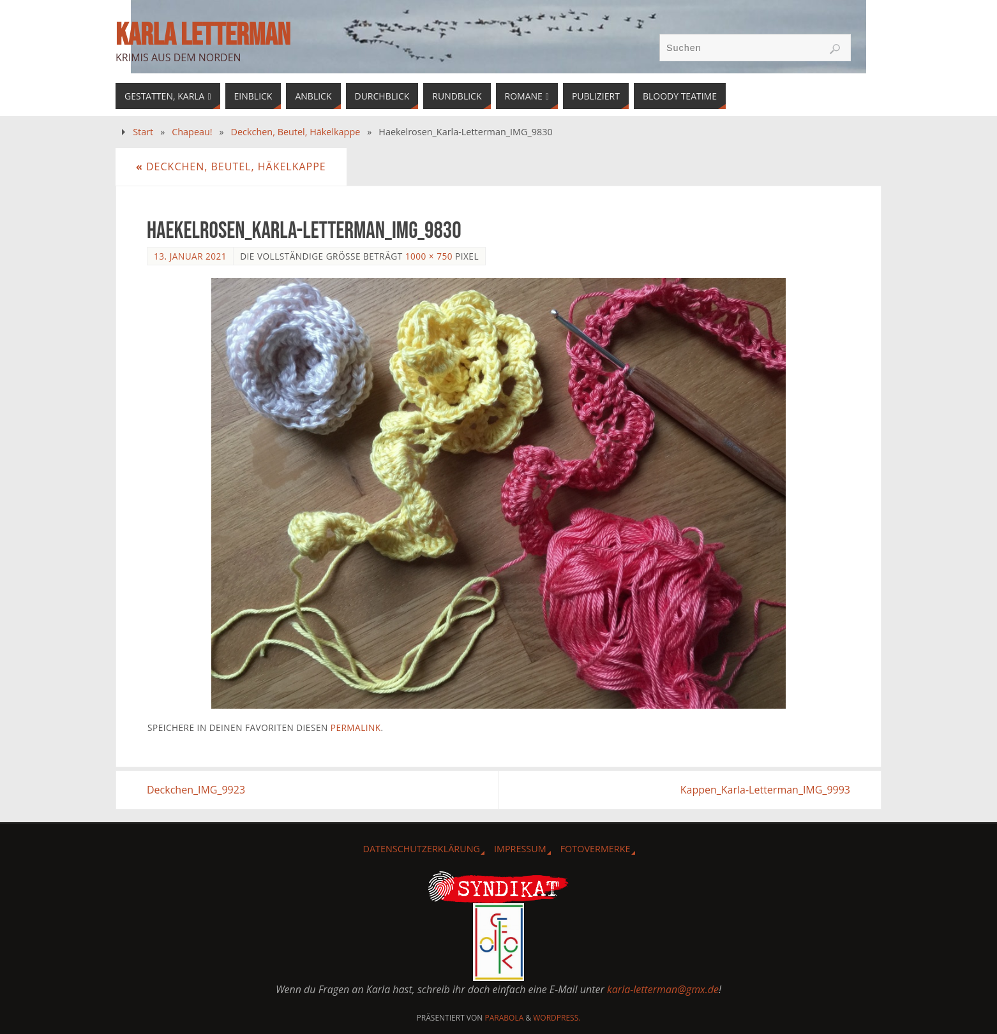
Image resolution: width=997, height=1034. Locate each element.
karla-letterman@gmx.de (663, 989)
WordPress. (556, 1017)
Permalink (356, 727)
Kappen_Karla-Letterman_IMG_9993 (765, 790)
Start (143, 132)
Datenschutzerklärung (421, 849)
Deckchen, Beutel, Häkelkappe (296, 132)
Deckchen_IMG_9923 (196, 790)
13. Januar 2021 (190, 256)
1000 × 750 (429, 256)
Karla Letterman (203, 36)
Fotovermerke (595, 849)
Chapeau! (192, 132)
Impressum (520, 849)
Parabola (504, 1017)
